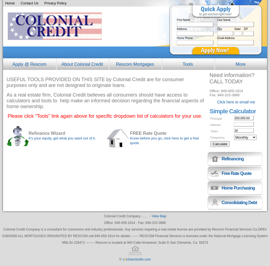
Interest (215, 125)
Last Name (223, 19)
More (241, 64)
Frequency (217, 137)
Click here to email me (236, 102)
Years (214, 131)
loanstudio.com (137, 259)
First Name (183, 19)
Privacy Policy (55, 3)
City (219, 29)
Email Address (226, 38)
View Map (159, 216)
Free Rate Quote (237, 173)
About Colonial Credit (82, 64)
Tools (188, 64)
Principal (216, 118)
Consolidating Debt (239, 202)
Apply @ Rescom (29, 64)
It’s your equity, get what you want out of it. (62, 138)
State (237, 29)
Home (10, 3)
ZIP (246, 29)
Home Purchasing (238, 188)
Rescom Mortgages (135, 64)
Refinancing (233, 159)
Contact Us (29, 3)
